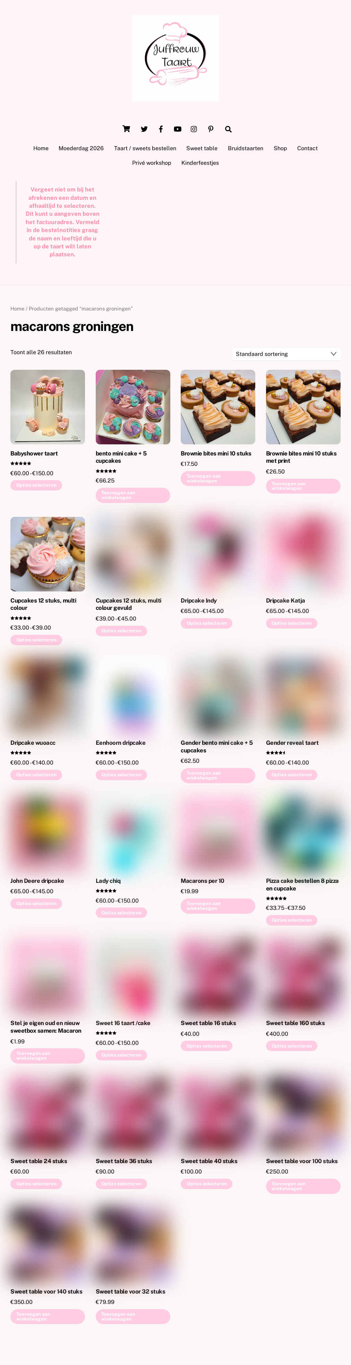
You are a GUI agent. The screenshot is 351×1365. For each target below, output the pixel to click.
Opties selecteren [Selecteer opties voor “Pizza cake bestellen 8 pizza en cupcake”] (292, 922)
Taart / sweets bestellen (145, 150)
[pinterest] (211, 130)
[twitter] (144, 130)
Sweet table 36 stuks (124, 1163)
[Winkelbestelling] (286, 356)
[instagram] (194, 130)
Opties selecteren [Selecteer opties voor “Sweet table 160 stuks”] (292, 1048)
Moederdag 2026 (81, 150)
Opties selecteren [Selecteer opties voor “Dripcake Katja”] (292, 625)
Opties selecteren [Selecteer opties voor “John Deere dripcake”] (36, 905)
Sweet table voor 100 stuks (302, 1163)
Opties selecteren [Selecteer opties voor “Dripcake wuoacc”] (36, 776)
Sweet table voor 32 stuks (130, 1293)
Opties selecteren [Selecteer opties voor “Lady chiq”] (121, 915)
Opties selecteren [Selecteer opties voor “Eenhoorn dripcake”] (121, 776)
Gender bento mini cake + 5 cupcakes (216, 749)
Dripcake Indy (198, 602)
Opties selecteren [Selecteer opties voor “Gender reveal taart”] (292, 776)
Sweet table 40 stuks (209, 1163)
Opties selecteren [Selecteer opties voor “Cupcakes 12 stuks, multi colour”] (36, 642)
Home (41, 150)
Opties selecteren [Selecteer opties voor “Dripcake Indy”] (207, 625)
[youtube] (178, 130)
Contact (307, 150)
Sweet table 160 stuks (295, 1025)
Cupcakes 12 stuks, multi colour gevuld (128, 606)
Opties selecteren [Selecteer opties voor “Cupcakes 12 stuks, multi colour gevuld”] (121, 632)
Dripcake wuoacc (32, 745)
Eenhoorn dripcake (120, 745)
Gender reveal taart (292, 745)
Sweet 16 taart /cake (123, 1025)
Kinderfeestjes (200, 165)
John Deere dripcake (37, 882)
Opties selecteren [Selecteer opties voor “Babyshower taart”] (36, 487)
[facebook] (161, 130)
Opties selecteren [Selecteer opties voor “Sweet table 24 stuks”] (36, 1186)
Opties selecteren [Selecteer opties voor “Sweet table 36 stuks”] (121, 1186)
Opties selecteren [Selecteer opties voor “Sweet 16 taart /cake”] (121, 1057)
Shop (280, 150)
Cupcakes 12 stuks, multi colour (43, 606)
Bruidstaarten (245, 150)
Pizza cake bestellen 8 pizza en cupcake (302, 886)
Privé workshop (151, 165)
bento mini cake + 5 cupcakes (121, 459)
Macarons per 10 (202, 882)
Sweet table (201, 150)
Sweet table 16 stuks (208, 1025)
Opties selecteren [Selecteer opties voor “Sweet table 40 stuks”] (207, 1186)
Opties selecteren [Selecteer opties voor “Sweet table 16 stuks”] (207, 1048)
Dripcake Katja (285, 602)
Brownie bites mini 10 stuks (216, 455)
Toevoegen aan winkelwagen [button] (118, 497)
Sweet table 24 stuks (38, 1163)
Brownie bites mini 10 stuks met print (301, 459)
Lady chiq (108, 882)
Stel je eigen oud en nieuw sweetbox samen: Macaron (45, 1029)
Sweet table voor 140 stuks (46, 1293)
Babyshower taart (34, 455)
